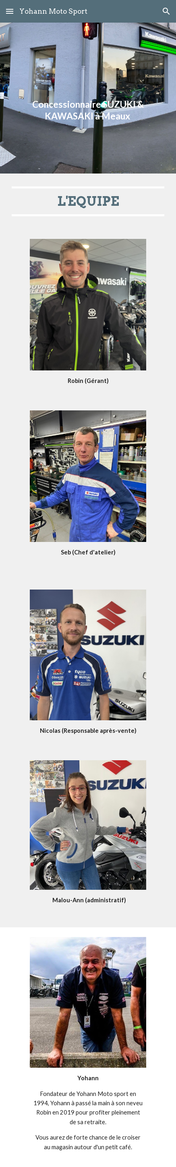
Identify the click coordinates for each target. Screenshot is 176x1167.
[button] (9, 11)
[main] (88, 98)
